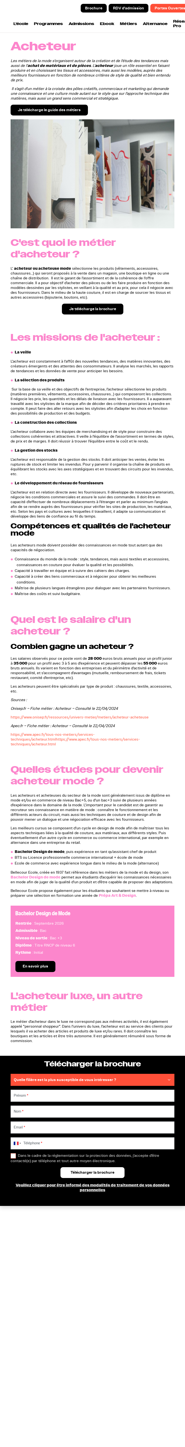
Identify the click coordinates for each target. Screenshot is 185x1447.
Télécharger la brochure (88, 1274)
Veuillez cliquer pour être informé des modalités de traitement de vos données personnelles (93, 1188)
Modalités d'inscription (141, 1285)
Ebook (107, 24)
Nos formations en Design (35, 1291)
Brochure (93, 8)
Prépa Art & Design (117, 895)
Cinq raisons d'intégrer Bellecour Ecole (141, 1276)
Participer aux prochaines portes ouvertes (90, 1293)
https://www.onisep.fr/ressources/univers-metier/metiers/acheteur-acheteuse (80, 717)
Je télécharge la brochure (92, 309)
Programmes (48, 24)
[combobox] (16, 1143)
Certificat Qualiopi (20, 1429)
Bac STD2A (23, 1274)
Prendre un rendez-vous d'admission (89, 1282)
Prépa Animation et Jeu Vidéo (33, 1282)
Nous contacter (81, 1302)
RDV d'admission (128, 8)
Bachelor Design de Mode (42, 913)
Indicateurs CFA (136, 1297)
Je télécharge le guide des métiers (49, 110)
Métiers (128, 24)
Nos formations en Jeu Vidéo (33, 1311)
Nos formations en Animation (29, 1300)
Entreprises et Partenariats (145, 1291)
